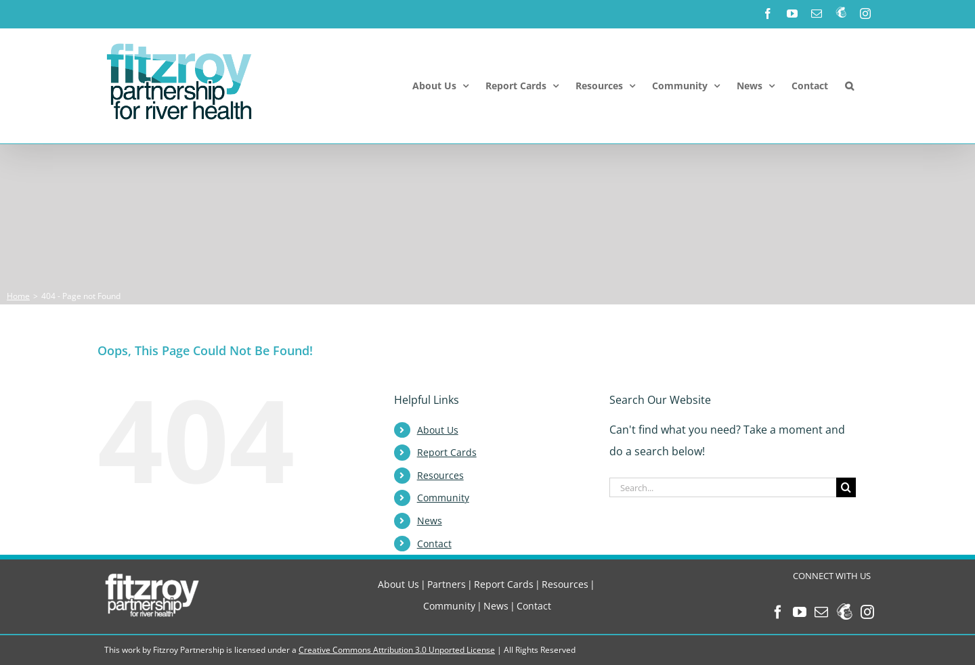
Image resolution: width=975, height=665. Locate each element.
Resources (440, 475)
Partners (446, 584)
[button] (849, 85)
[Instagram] (867, 612)
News (429, 520)
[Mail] (821, 612)
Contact (434, 543)
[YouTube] (799, 612)
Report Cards (447, 452)
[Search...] (722, 487)
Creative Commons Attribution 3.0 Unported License (397, 650)
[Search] (846, 487)
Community (443, 497)
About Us (437, 429)
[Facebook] (778, 612)
